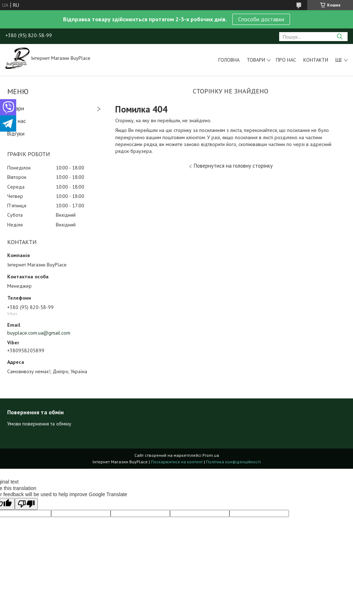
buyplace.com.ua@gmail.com (38, 333)
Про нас (286, 60)
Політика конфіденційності (233, 461)
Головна (229, 60)
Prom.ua (210, 455)
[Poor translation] (26, 504)
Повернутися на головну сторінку (233, 165)
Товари (256, 60)
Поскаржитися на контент (177, 461)
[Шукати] (339, 36)
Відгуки (15, 133)
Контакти (315, 60)
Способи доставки (261, 19)
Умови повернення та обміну (39, 423)
